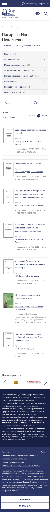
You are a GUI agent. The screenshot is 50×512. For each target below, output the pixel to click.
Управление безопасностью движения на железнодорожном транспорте (30, 264)
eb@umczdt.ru (14, 17)
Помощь (36, 46)
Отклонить (25, 506)
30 (46, 116)
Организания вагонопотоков (28, 163)
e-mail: (4, 17)
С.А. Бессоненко (21, 349)
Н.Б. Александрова (22, 171)
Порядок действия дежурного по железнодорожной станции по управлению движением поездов (30, 193)
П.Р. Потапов (20, 309)
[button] (5, 382)
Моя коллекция (9, 117)
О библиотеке (7, 46)
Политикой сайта (29, 482)
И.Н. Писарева (31, 141)
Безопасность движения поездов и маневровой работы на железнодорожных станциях (30, 227)
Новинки (6, 112)
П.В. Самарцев (33, 276)
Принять (25, 499)
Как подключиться (23, 46)
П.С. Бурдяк (19, 141)
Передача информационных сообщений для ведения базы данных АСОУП (28, 337)
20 (43, 116)
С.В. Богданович (21, 239)
